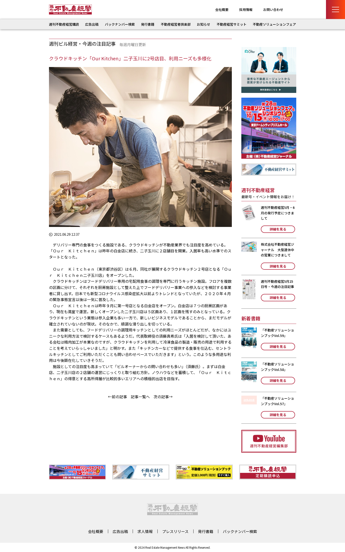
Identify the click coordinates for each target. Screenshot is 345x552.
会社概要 (221, 9)
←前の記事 (117, 396)
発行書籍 (147, 24)
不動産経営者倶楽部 (176, 24)
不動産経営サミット (232, 24)
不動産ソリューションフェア (274, 24)
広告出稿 (91, 24)
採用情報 (246, 9)
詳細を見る (278, 229)
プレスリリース (175, 531)
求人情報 (145, 531)
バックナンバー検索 (120, 24)
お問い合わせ (273, 9)
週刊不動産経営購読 (64, 24)
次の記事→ (163, 396)
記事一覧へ (140, 396)
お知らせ (203, 24)
